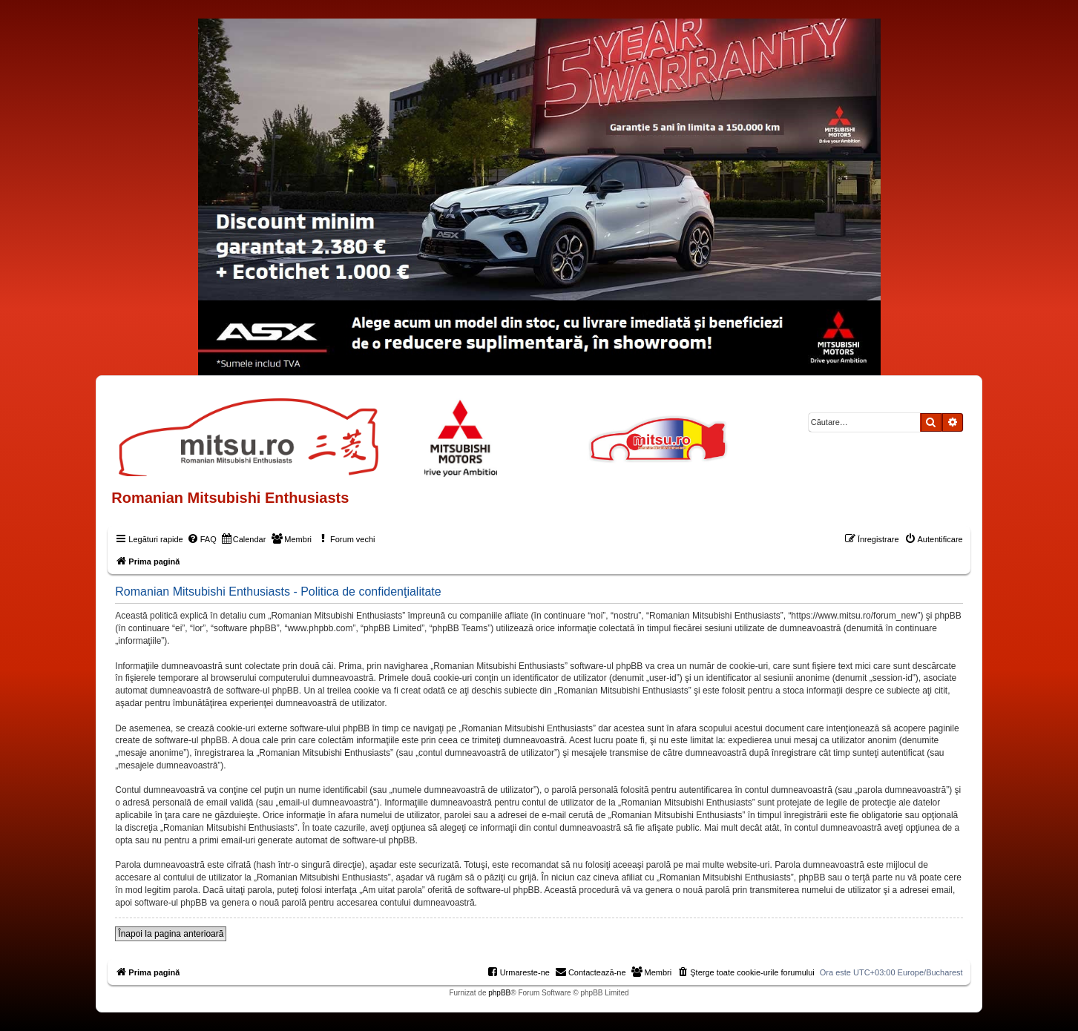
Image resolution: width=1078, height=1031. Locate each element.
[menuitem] (202, 539)
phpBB (499, 993)
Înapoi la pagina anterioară (170, 934)
